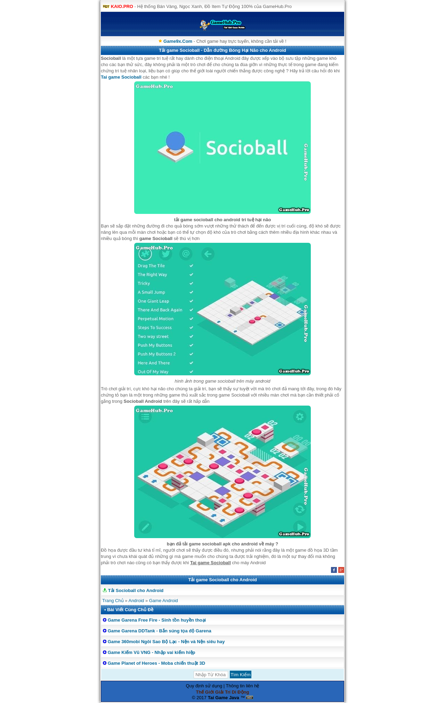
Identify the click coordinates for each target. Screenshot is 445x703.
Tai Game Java (223, 697)
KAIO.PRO (122, 6)
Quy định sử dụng (204, 685)
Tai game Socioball (121, 77)
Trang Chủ (113, 600)
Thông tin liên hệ (242, 685)
